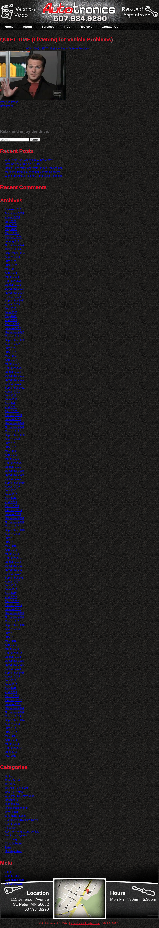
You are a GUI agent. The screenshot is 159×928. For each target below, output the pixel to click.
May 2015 (11, 688)
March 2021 (12, 411)
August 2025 (12, 217)
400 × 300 (31, 48)
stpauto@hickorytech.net (85, 923)
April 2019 (11, 502)
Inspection (11, 827)
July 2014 (10, 728)
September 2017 (15, 577)
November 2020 (14, 427)
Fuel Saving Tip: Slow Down (21, 819)
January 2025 (13, 241)
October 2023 (13, 296)
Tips (67, 26)
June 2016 (11, 637)
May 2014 (11, 736)
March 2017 (12, 601)
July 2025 (10, 221)
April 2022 (11, 360)
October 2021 (13, 383)
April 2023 (11, 320)
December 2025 (14, 213)
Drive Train (11, 811)
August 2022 (12, 344)
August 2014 (12, 724)
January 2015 (13, 704)
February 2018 (13, 557)
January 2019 (13, 514)
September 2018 (15, 530)
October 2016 (13, 621)
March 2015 (12, 696)
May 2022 (11, 356)
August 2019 (12, 486)
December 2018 (14, 518)
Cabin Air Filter (13, 780)
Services (47, 26)
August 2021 (12, 391)
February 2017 (13, 605)
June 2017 (11, 589)
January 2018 (13, 561)
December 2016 (14, 613)
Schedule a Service (139, 14)
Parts (8, 847)
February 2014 (13, 747)
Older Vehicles (13, 843)
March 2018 (12, 553)
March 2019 (12, 506)
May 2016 (11, 641)
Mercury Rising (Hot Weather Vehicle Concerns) (33, 172)
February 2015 (13, 700)
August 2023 (12, 304)
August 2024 (12, 257)
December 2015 (14, 660)
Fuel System (12, 823)
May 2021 (11, 403)
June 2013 (11, 751)
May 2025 (11, 229)
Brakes (9, 776)
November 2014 (14, 712)
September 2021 (15, 387)
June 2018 (11, 542)
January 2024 (13, 284)
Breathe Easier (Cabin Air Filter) (23, 164)
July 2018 (10, 538)
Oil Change (11, 839)
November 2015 (14, 664)
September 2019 (15, 482)
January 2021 (13, 419)
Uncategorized (13, 851)
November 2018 (14, 522)
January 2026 (13, 209)
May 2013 (11, 755)
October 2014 (13, 716)
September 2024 (15, 253)
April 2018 (11, 550)
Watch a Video (19, 12)
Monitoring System (16, 835)
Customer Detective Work (20, 796)
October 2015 (13, 668)
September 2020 (15, 435)
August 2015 (12, 676)
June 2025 (11, 225)
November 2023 (14, 292)
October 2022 (13, 336)
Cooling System (14, 792)
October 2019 (13, 478)
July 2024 (10, 261)
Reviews (86, 26)
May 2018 (11, 546)
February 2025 (13, 237)
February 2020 (13, 462)
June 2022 (11, 352)
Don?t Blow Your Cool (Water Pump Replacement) (34, 168)
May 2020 (11, 451)
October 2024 (13, 249)
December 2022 (14, 332)
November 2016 (14, 617)
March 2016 (12, 648)
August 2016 (12, 629)
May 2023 (11, 316)
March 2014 (12, 743)
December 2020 (14, 423)
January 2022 (13, 371)
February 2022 (13, 367)
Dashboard (11, 800)
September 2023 (15, 300)
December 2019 (14, 470)
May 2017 (11, 593)
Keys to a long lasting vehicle (22, 831)
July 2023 (10, 308)
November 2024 (14, 245)
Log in (8, 871)
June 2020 (11, 447)
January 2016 (13, 656)
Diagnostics (12, 803)
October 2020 (13, 431)
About (27, 26)
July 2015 (10, 680)
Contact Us (110, 26)
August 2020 (12, 439)
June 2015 (11, 684)
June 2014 (11, 732)
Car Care (10, 784)
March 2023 (12, 324)
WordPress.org (14, 883)
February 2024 (13, 280)
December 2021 (14, 375)
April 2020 (11, 455)
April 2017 (11, 597)
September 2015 (15, 672)
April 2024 (11, 272)
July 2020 (10, 443)
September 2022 (15, 340)
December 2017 (14, 565)
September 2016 (15, 625)
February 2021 (13, 415)
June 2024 (11, 265)
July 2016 (10, 633)
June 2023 (11, 312)
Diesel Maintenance (16, 807)
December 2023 (14, 288)
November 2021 (14, 379)
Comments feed (14, 879)
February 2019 (13, 510)
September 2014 (15, 720)
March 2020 (12, 458)
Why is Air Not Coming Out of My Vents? (29, 160)
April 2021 (11, 407)
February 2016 (13, 652)
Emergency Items (15, 815)
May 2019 (11, 498)
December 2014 (14, 708)
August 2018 (12, 534)
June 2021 (11, 399)
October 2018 (13, 526)
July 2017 (10, 585)
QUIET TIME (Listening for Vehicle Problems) (64, 48)
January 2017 (13, 609)
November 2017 (14, 569)
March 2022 (12, 363)
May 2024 (11, 268)
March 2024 (12, 276)
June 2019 (11, 494)
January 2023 (13, 328)
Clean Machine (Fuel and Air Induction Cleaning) (33, 175)
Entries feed (12, 875)
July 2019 (10, 490)
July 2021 (10, 395)
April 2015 (11, 692)
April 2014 (11, 740)
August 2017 (12, 581)
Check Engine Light (16, 788)
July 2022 (10, 348)
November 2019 (14, 474)
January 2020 (13, 466)
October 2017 (13, 573)
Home (9, 26)
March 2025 (12, 233)
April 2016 (11, 645)
